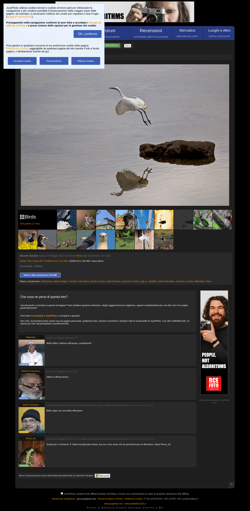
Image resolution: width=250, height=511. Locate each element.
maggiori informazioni (19, 16)
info (214, 403)
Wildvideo (199, 281)
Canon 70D (25, 261)
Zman (208, 281)
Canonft (72, 281)
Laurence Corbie (130, 281)
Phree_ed (81, 255)
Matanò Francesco (30, 371)
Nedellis (153, 281)
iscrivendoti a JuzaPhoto (44, 315)
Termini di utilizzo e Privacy (110, 499)
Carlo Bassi (83, 281)
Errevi (102, 281)
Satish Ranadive (166, 281)
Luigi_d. (144, 281)
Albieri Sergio (60, 281)
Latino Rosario (113, 281)
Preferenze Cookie (17, 48)
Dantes (93, 281)
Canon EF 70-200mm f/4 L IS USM (50, 261)
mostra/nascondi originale (141, 405)
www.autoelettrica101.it (135, 503)
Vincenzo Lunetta (184, 281)
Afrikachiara (46, 281)
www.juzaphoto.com (113, 503)
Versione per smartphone (63, 499)
